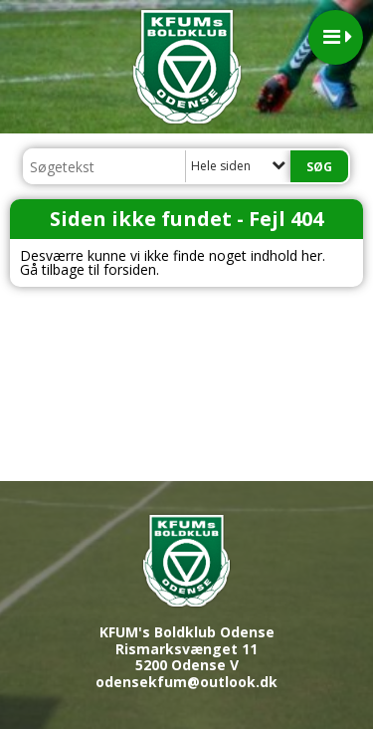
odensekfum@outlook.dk (186, 681)
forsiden (129, 269)
